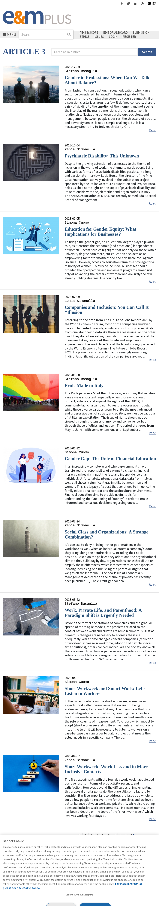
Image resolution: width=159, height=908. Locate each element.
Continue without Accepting (79, 894)
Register (129, 36)
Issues (99, 36)
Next (128, 835)
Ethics (84, 36)
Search (147, 52)
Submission (141, 32)
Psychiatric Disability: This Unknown (102, 155)
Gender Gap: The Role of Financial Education (110, 458)
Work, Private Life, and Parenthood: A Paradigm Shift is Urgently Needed (103, 613)
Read (152, 131)
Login (113, 36)
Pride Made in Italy (84, 385)
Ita (152, 3)
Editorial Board (115, 32)
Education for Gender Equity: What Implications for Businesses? (100, 232)
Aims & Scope (89, 32)
